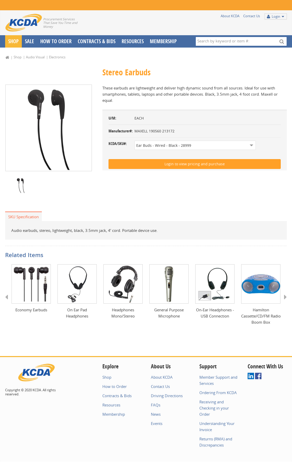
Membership (163, 41)
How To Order (56, 41)
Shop (13, 41)
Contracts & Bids (96, 41)
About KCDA (230, 16)
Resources (133, 41)
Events (156, 423)
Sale (29, 41)
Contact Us (251, 16)
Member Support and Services (218, 380)
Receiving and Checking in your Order (214, 408)
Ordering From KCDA (218, 392)
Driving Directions (167, 395)
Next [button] (283, 301)
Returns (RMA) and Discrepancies (215, 442)
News (156, 414)
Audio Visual (35, 57)
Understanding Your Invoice (217, 426)
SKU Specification (23, 216)
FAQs (155, 404)
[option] (48, 128)
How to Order (114, 386)
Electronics (57, 57)
